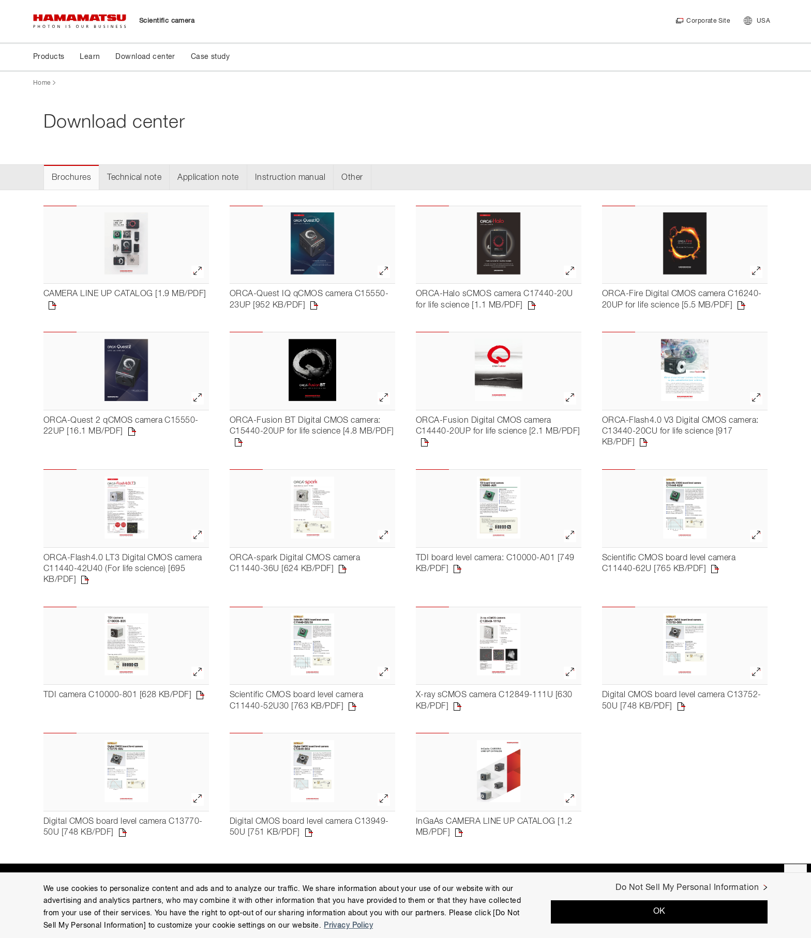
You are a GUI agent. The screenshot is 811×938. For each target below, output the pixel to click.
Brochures (71, 178)
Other (352, 178)
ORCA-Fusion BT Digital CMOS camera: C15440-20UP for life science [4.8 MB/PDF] (312, 426)
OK (659, 912)
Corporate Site (708, 21)
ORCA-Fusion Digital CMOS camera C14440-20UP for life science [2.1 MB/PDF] (498, 426)
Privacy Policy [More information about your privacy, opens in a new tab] (348, 925)
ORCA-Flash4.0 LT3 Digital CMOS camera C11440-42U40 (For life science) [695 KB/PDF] (122, 569)
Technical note (134, 178)
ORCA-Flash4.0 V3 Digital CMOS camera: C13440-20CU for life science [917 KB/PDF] (680, 432)
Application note (208, 178)
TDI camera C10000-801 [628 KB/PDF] (117, 695)
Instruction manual (290, 178)
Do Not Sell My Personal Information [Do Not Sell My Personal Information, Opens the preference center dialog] (687, 888)
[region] (405, 905)
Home (41, 83)
